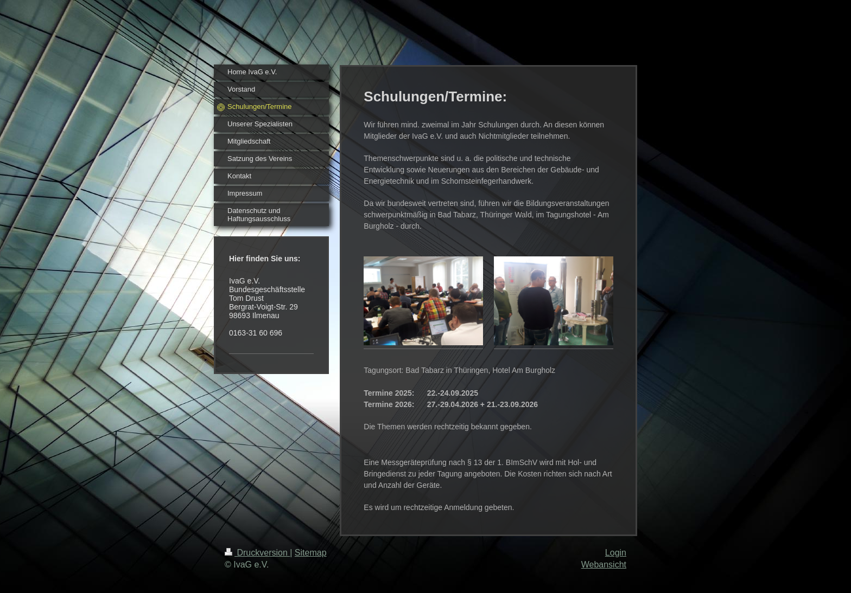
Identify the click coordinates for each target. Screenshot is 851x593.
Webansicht (603, 564)
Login (615, 552)
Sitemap (311, 552)
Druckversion (257, 552)
